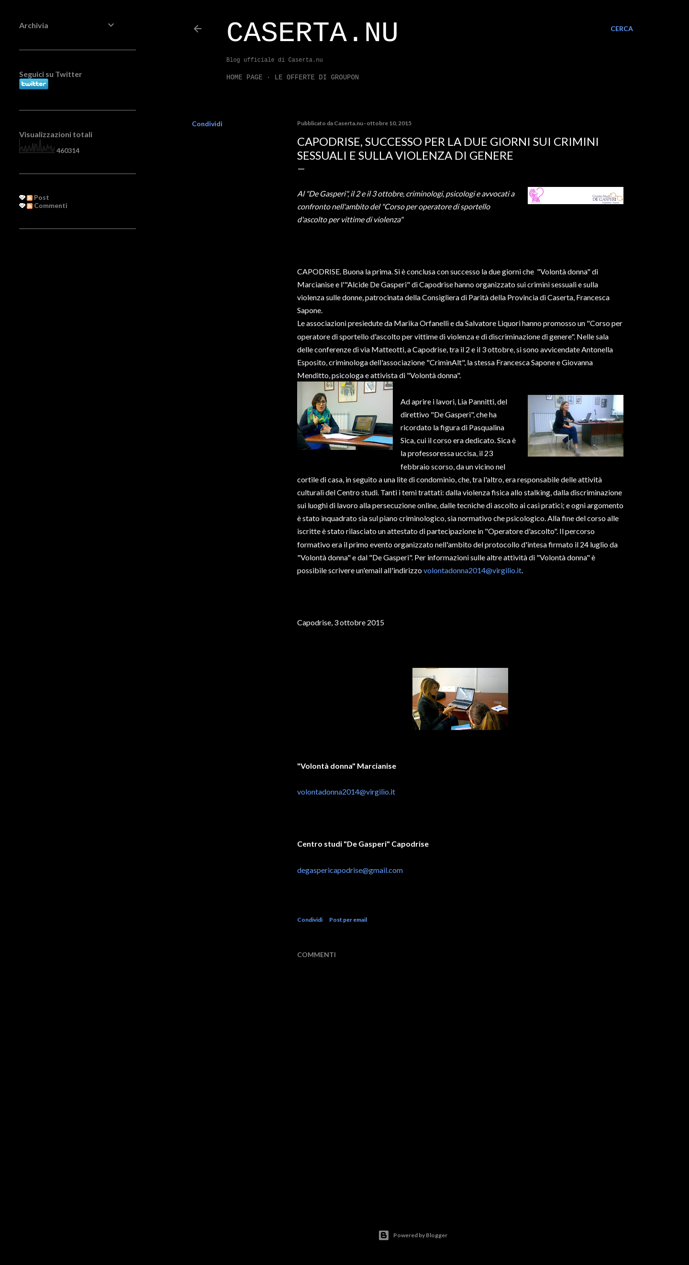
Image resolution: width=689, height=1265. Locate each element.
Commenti (47, 205)
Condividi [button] (207, 124)
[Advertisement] (68, 391)
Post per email (348, 919)
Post (38, 197)
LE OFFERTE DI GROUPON (317, 77)
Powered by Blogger (412, 1235)
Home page (244, 77)
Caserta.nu (312, 33)
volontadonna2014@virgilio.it (472, 570)
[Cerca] (622, 28)
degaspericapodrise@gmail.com (350, 869)
